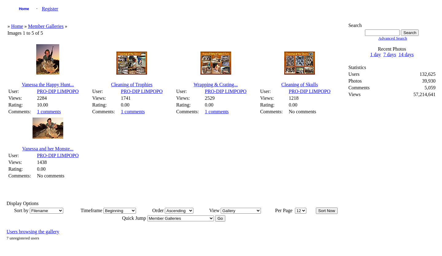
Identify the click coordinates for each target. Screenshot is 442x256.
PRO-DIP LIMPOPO (58, 91)
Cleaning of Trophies (132, 84)
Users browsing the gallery (32, 231)
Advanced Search (392, 38)
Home (24, 9)
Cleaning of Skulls (299, 84)
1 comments (49, 111)
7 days (389, 54)
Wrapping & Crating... (216, 84)
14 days (405, 54)
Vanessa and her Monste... (47, 148)
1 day (375, 54)
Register (50, 8)
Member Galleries (46, 26)
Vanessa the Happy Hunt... (48, 84)
